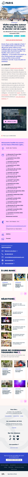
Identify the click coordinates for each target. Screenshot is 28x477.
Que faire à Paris (12, 474)
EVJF (18, 93)
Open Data (11, 467)
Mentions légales (4, 465)
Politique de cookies (19, 467)
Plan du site (14, 469)
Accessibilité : (18, 465)
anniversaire (5, 94)
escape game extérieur (16, 68)
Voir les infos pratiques (14, 40)
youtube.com (6, 110)
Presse (5, 467)
